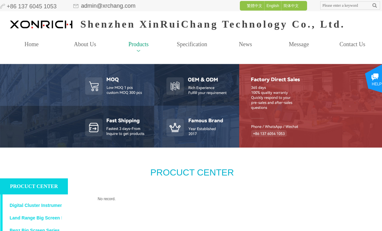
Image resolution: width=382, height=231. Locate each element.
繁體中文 (254, 6)
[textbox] (344, 6)
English (272, 6)
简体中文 (291, 6)
